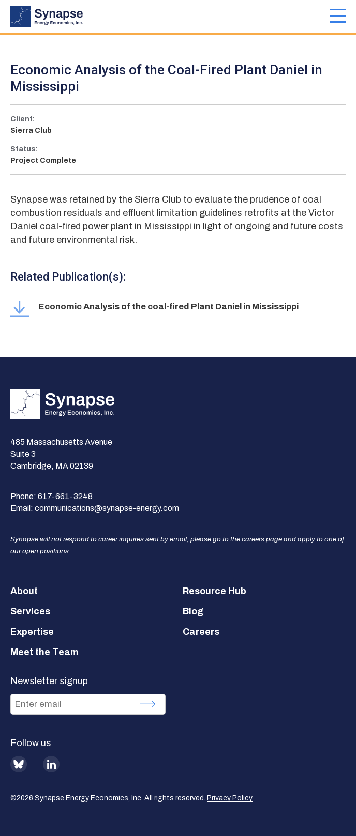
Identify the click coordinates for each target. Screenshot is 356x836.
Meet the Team (44, 652)
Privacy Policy (230, 798)
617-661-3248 (65, 496)
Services (30, 611)
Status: (24, 149)
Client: (22, 119)
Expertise (32, 632)
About (24, 591)
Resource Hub (214, 591)
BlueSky (18, 764)
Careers (201, 632)
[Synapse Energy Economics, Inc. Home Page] (170, 16)
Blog (193, 611)
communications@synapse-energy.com (107, 508)
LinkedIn (51, 764)
